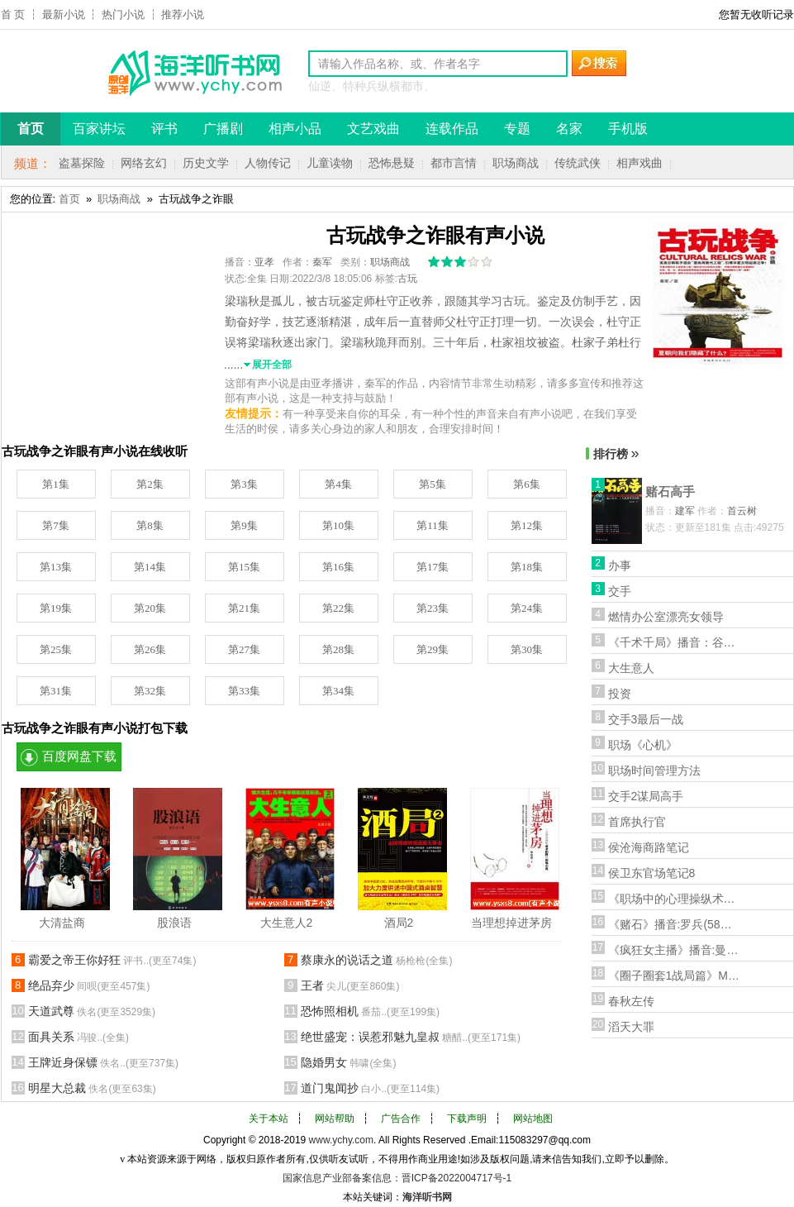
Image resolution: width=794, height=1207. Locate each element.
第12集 (527, 525)
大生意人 (631, 668)
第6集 (526, 484)
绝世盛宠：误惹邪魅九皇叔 (411, 1036)
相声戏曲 (639, 162)
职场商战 (515, 162)
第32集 (150, 691)
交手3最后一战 (646, 719)
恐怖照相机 (370, 1011)
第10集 (338, 525)
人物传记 (268, 162)
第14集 (150, 567)
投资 (619, 693)
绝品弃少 (89, 985)
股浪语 (174, 922)
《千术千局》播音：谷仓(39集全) (674, 642)
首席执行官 (637, 821)
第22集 (338, 608)
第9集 (244, 525)
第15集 (244, 567)
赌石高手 (670, 491)
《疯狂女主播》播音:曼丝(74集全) (674, 950)
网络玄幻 (144, 162)
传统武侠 (577, 162)
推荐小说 (182, 14)
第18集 (527, 567)
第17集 (432, 567)
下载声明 (467, 1118)
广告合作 (401, 1118)
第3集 (244, 484)
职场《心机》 (643, 744)
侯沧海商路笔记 (648, 847)
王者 (350, 985)
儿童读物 (330, 162)
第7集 (55, 525)
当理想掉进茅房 (511, 922)
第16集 (338, 567)
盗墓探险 (82, 162)
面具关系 (79, 1036)
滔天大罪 (631, 1026)
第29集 (432, 649)
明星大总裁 (92, 1088)
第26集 (150, 649)
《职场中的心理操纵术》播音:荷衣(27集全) (674, 898)
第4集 (338, 484)
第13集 (56, 567)
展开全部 (272, 364)
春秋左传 (631, 1001)
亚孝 (264, 262)
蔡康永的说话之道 (377, 959)
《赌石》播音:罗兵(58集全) (674, 924)
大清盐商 (62, 922)
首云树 (742, 511)
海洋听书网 (427, 1197)
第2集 (150, 484)
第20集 (150, 608)
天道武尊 (92, 1011)
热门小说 (123, 14)
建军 (685, 511)
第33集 (244, 691)
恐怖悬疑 (391, 162)
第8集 (150, 525)
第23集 (432, 608)
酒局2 (399, 922)
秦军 (322, 262)
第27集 (244, 649)
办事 (619, 565)
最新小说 (63, 14)
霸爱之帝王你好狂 (112, 959)
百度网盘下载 (79, 756)
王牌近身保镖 (103, 1062)
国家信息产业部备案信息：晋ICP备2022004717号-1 (397, 1178)
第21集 (244, 608)
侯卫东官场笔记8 (652, 873)
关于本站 (268, 1118)
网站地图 (533, 1118)
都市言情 (453, 162)
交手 (619, 591)
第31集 (56, 691)
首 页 (13, 14)
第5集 (432, 484)
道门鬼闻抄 (370, 1088)
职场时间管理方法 (654, 770)
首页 (69, 199)
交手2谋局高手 (646, 796)
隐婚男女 (349, 1062)
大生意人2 (286, 922)
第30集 (527, 649)
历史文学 (206, 162)
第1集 (55, 484)
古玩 (407, 278)
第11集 (432, 525)
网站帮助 (334, 1118)
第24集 (527, 608)
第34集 (338, 691)
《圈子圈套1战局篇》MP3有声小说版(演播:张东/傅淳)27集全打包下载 (674, 975)
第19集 (56, 608)
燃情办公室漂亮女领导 (666, 616)
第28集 (338, 649)
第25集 (56, 649)
